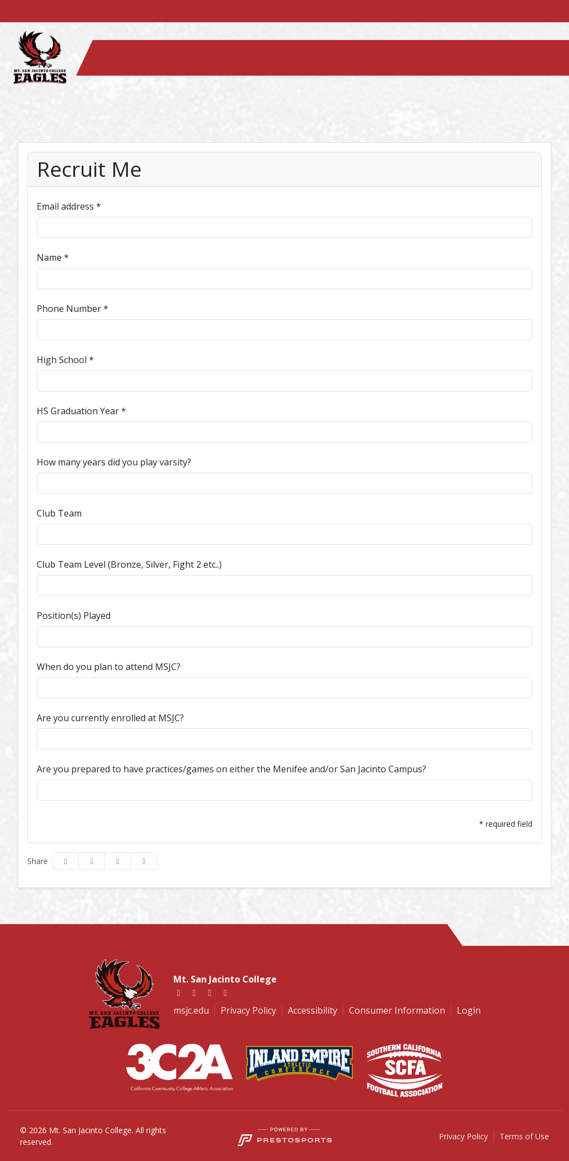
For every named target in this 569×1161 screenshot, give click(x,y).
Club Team (59, 513)
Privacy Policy (463, 1136)
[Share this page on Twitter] (91, 861)
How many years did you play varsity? (114, 462)
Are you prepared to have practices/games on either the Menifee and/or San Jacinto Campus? (231, 769)
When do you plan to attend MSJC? (109, 667)
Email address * (69, 206)
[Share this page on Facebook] (65, 861)
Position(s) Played (74, 615)
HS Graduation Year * (81, 411)
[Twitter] (194, 992)
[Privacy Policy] (242, 1010)
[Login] (463, 1010)
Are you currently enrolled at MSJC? (110, 718)
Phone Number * (72, 308)
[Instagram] (210, 992)
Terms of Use (524, 1136)
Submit (58, 824)
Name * (53, 257)
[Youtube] (225, 992)
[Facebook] (178, 992)
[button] (144, 861)
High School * (65, 360)
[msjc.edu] (191, 1010)
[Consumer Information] (391, 1010)
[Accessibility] (306, 1010)
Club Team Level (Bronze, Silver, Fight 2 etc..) (129, 564)
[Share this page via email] (117, 861)
